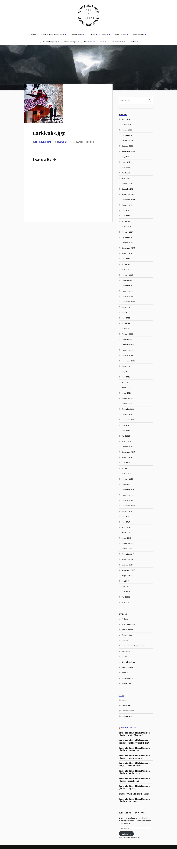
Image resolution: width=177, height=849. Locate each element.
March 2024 (126, 226)
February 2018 (127, 543)
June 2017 (126, 586)
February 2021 (127, 398)
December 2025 (128, 135)
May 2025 (126, 167)
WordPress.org (128, 716)
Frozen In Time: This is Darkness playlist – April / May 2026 (134, 733)
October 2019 (127, 446)
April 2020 (126, 436)
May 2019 (126, 463)
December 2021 (128, 345)
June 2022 (126, 318)
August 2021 (127, 366)
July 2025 (125, 157)
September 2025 (128, 151)
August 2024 (127, 205)
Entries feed (126, 705)
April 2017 (126, 597)
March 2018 (126, 538)
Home (33, 34)
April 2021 (126, 387)
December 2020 (128, 409)
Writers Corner (117, 41)
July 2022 (125, 312)
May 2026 (126, 119)
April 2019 (126, 468)
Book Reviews (138, 34)
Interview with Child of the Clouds (134, 793)
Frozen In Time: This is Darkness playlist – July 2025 (134, 787)
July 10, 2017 (63, 142)
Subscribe (126, 834)
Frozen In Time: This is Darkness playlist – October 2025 (134, 772)
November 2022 (128, 291)
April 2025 (126, 173)
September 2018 (128, 506)
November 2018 (128, 495)
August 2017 (127, 575)
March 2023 (126, 269)
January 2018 (127, 549)
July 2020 (125, 425)
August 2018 (127, 511)
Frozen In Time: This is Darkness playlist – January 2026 (134, 749)
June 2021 (126, 377)
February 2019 (127, 479)
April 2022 (126, 323)
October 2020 (127, 414)
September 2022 (128, 302)
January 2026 (127, 130)
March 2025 (126, 178)
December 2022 (128, 285)
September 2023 (128, 248)
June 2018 (126, 522)
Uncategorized (127, 678)
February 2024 (127, 232)
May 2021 (126, 382)
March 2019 (126, 473)
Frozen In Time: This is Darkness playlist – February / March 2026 (134, 741)
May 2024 (126, 216)
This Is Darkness (128, 728)
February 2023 (127, 275)
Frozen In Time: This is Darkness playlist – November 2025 (134, 764)
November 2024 (128, 194)
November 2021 (128, 350)
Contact (133, 41)
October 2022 (127, 296)
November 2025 (128, 141)
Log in (124, 700)
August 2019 (127, 457)
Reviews (105, 34)
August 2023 (127, 253)
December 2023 (128, 237)
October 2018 (127, 500)
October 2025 (127, 146)
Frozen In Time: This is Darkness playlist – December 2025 (134, 756)
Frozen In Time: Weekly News (52, 34)
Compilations (76, 34)
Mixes (102, 41)
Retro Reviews (120, 34)
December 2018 (128, 489)
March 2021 (126, 393)
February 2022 (127, 334)
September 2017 (128, 570)
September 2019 (128, 452)
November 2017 (128, 559)
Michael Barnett (43, 142)
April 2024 (126, 221)
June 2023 (126, 259)
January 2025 (127, 183)
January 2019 (127, 484)
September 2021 (128, 361)
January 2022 (127, 339)
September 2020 (128, 420)
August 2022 (127, 307)
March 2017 (126, 602)
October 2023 (127, 242)
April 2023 (126, 264)
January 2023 (127, 280)
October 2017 (127, 565)
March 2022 (126, 328)
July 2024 (125, 210)
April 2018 (126, 532)
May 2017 (126, 592)
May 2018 (126, 527)
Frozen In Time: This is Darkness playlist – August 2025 (134, 779)
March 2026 (126, 124)
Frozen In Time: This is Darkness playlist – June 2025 (134, 800)
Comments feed (128, 711)
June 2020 (126, 430)
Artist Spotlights (70, 41)
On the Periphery (128, 662)
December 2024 (128, 189)
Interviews (88, 41)
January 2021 (127, 404)
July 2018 (125, 516)
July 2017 (125, 581)
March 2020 (126, 441)
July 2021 (125, 371)
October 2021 (127, 355)
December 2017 (128, 554)
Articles (92, 34)
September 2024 (128, 199)
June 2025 (126, 162)
